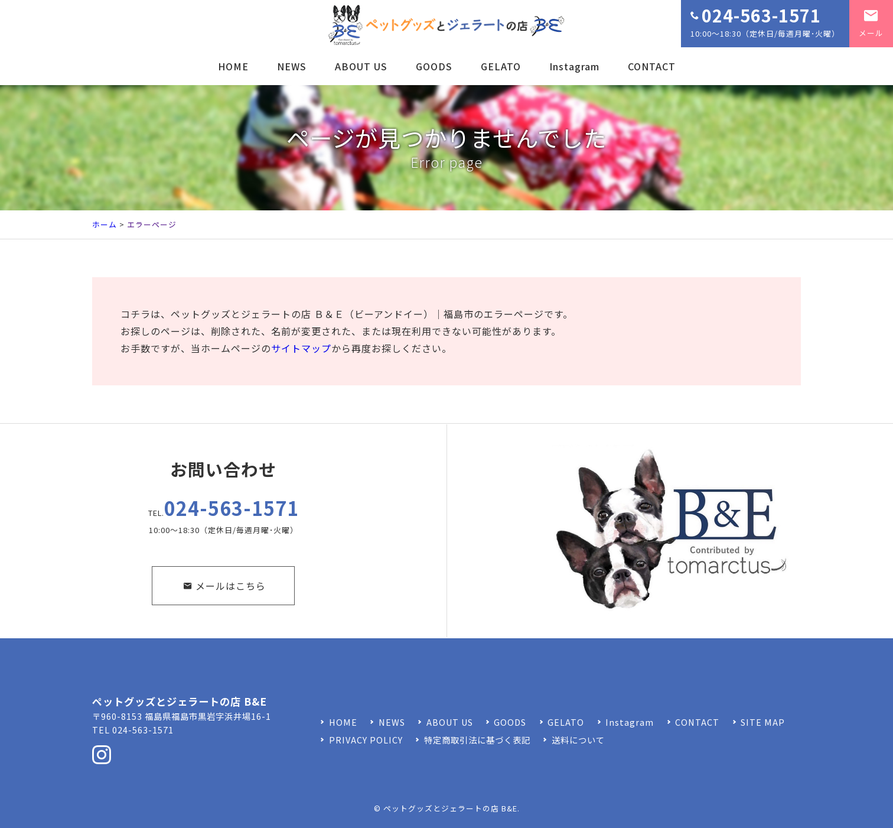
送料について (578, 739)
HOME (233, 66)
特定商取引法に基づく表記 (477, 739)
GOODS (434, 66)
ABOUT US (361, 66)
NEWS (292, 66)
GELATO (501, 66)
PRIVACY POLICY (366, 739)
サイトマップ (301, 348)
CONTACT (652, 66)
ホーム (104, 224)
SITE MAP (763, 722)
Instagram (574, 66)
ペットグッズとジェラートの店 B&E (450, 808)
